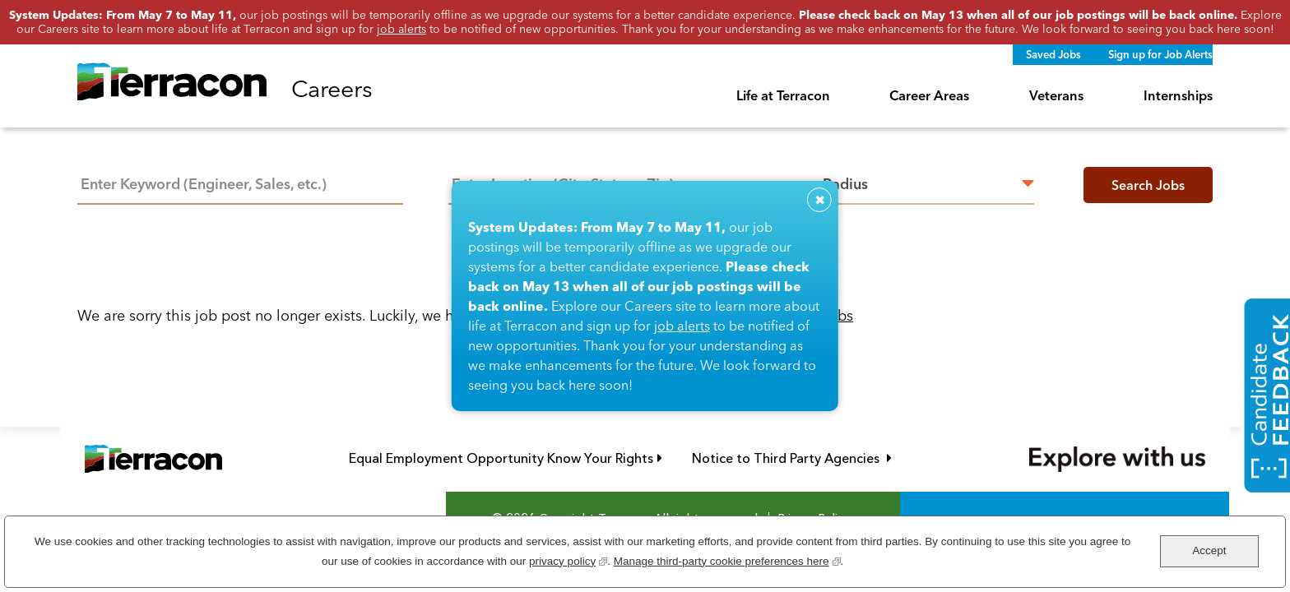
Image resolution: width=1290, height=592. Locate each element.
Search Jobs (1148, 185)
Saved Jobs (1053, 54)
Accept (1209, 550)
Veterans (1056, 95)
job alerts (682, 325)
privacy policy (568, 559)
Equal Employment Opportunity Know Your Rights (505, 458)
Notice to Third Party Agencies (792, 458)
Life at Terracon (783, 95)
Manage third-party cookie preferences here (727, 559)
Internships (1178, 95)
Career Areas (929, 95)
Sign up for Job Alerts (1160, 54)
